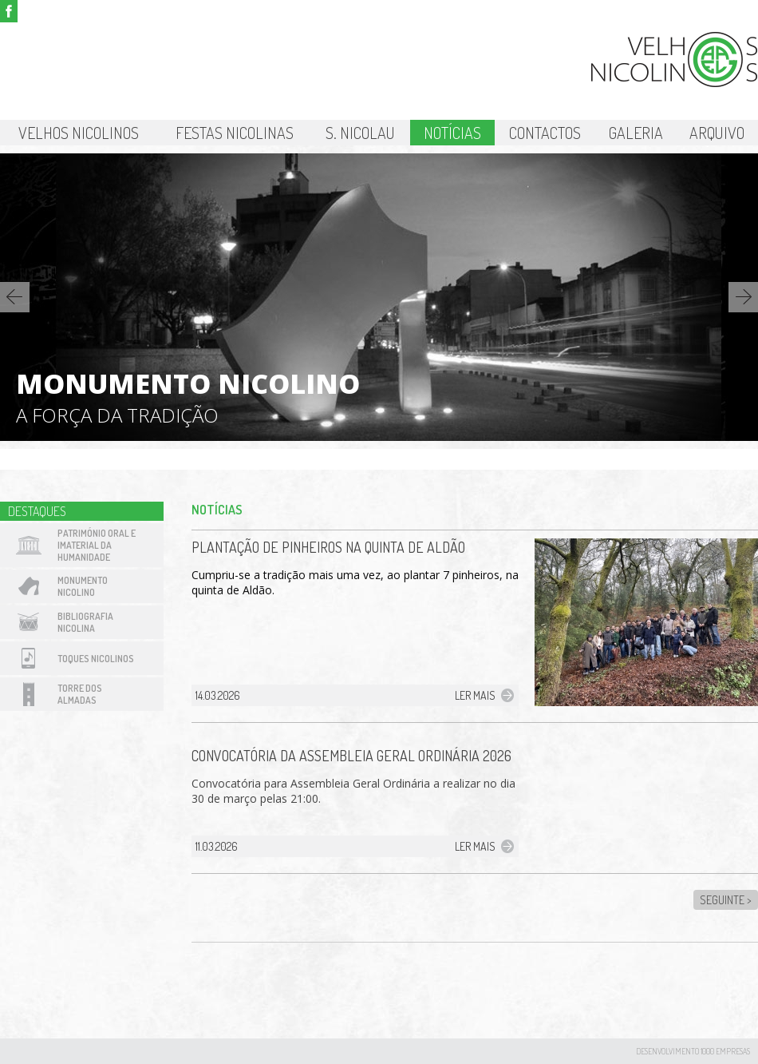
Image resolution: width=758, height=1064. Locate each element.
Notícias (452, 132)
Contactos (545, 132)
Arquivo (716, 132)
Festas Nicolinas (235, 132)
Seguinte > (726, 900)
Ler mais (475, 695)
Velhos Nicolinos (78, 132)
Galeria (636, 132)
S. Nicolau (360, 132)
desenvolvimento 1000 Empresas (693, 1051)
